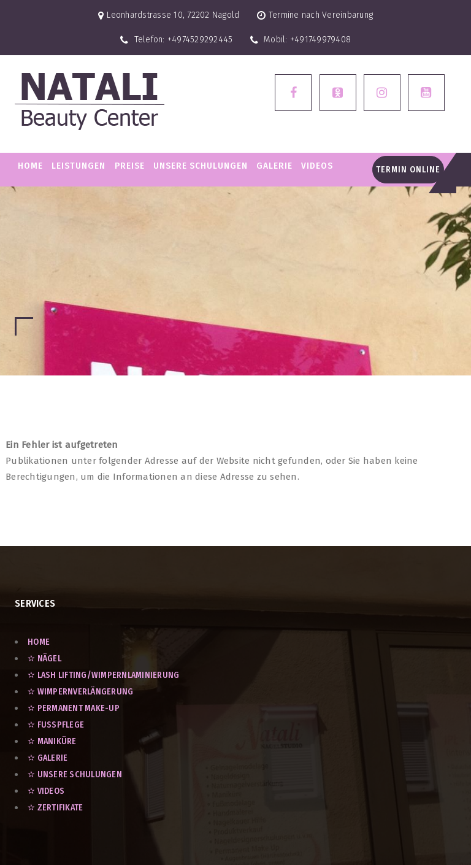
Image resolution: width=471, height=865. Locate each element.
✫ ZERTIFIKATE (55, 807)
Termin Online (408, 169)
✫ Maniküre (52, 741)
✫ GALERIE (47, 758)
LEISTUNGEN (78, 165)
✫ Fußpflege (56, 725)
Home (30, 165)
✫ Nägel (44, 658)
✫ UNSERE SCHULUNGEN (75, 774)
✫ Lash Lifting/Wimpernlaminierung (103, 675)
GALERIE (274, 165)
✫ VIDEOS (46, 791)
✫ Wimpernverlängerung (80, 691)
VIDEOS (317, 165)
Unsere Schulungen (200, 165)
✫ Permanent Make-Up (74, 708)
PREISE (130, 165)
